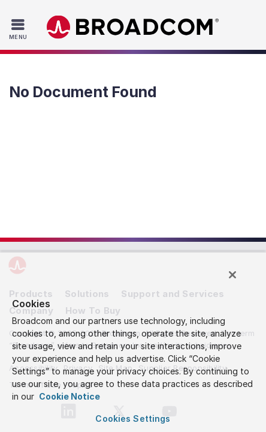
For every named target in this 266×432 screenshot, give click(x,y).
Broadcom (133, 27)
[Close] (241, 280)
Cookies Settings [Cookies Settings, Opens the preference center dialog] (132, 418)
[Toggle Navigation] (19, 29)
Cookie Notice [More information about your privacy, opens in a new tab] (68, 396)
